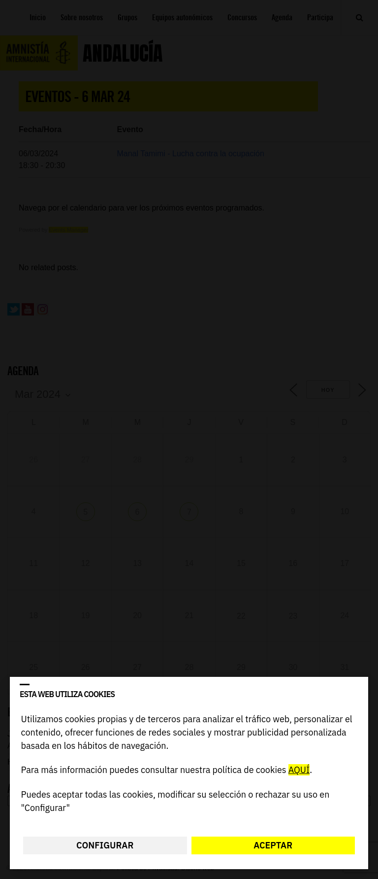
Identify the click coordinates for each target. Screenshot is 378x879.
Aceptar (272, 845)
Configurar (104, 845)
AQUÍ (299, 770)
